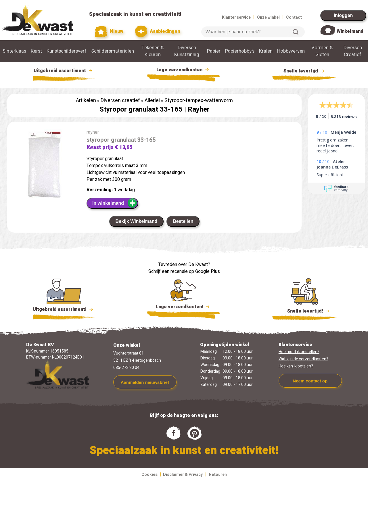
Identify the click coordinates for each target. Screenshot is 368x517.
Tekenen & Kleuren (152, 51)
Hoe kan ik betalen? (296, 366)
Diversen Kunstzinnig (186, 51)
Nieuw (109, 31)
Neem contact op (310, 380)
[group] (44, 167)
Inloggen (343, 15)
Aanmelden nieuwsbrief (145, 382)
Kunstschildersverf (67, 51)
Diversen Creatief (353, 51)
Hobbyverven (291, 51)
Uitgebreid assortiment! (64, 309)
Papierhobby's (239, 51)
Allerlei (152, 100)
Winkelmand (350, 31)
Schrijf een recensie (168, 271)
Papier (214, 51)
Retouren (218, 475)
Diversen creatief (120, 100)
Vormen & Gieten (322, 51)
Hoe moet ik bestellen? (299, 352)
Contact (294, 17)
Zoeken (295, 32)
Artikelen (86, 100)
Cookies (149, 475)
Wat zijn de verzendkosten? (303, 359)
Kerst (36, 51)
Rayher (199, 109)
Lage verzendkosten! (183, 307)
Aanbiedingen (157, 31)
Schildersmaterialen (112, 51)
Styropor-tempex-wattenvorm (198, 100)
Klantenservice (236, 17)
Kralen (266, 51)
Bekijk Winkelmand (137, 221)
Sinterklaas (14, 51)
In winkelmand (114, 203)
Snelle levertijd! (304, 310)
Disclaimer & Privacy (183, 475)
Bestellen (183, 221)
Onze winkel (268, 17)
